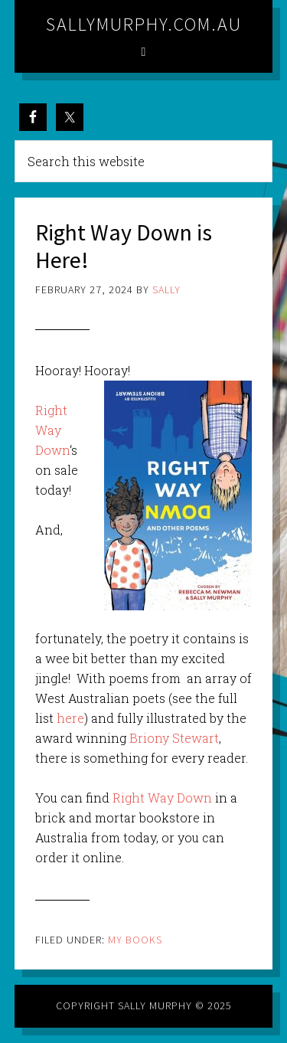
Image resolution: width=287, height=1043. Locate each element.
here (70, 718)
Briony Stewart (174, 738)
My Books (135, 940)
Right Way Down (52, 430)
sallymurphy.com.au (144, 24)
